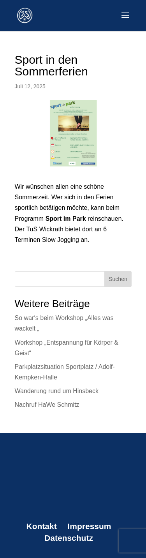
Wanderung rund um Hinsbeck (57, 391)
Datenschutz (68, 537)
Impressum (89, 526)
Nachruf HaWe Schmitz (47, 404)
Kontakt (41, 526)
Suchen (118, 279)
